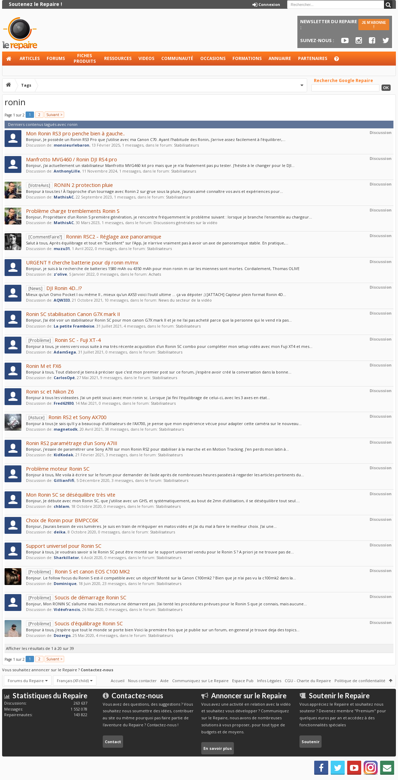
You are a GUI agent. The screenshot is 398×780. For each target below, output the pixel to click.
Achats (155, 274)
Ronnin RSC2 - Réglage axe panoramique (93, 236)
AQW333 (62, 300)
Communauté (177, 58)
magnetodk (65, 429)
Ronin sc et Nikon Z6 (50, 391)
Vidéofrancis (67, 609)
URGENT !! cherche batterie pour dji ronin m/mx (82, 262)
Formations (247, 58)
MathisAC (64, 197)
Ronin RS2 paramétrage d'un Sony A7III (71, 442)
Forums (56, 58)
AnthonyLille (67, 171)
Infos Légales (269, 680)
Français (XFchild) (73, 680)
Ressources (117, 58)
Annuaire (280, 58)
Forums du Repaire (26, 680)
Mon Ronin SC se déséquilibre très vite (70, 494)
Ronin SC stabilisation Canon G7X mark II (73, 313)
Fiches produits (85, 58)
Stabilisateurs (186, 145)
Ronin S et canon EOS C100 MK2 (78, 571)
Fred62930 (63, 403)
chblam (61, 506)
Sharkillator (66, 557)
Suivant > (54, 114)
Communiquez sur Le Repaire (200, 680)
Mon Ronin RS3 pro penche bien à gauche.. (75, 133)
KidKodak (63, 454)
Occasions (212, 58)
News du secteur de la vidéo (185, 300)
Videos (146, 58)
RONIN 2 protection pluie (69, 184)
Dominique (65, 583)
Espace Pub (243, 680)
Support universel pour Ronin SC (63, 545)
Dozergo (62, 635)
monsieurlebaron (71, 145)
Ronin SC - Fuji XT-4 (63, 339)
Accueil (9, 59)
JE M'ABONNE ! (374, 25)
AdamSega (65, 352)
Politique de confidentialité (360, 680)
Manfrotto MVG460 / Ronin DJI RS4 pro (71, 159)
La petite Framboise (74, 326)
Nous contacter (142, 680)
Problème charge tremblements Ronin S (73, 210)
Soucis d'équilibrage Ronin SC (74, 623)
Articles (30, 58)
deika (60, 531)
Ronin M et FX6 (43, 365)
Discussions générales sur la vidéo (185, 222)
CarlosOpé (64, 377)
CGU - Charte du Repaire (308, 680)
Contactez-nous (97, 669)
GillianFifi (64, 480)
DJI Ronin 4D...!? (54, 287)
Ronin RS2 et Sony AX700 (66, 417)
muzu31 (62, 248)
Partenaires (312, 58)
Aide (339, 60)
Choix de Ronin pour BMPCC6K (62, 520)
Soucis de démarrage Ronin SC (76, 597)
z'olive (60, 274)
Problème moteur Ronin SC (57, 468)
